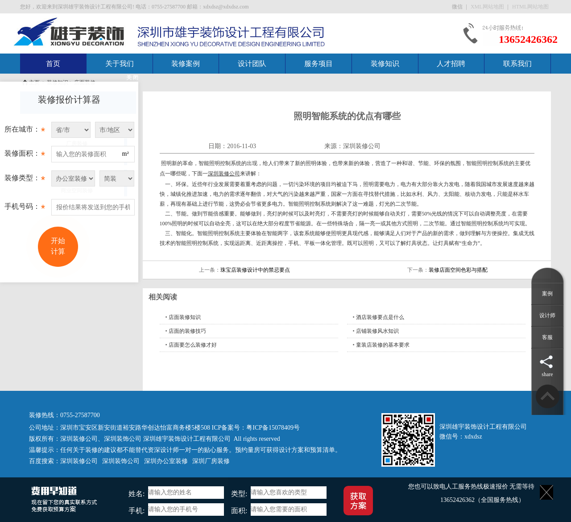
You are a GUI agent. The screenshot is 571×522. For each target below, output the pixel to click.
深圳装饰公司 (122, 438)
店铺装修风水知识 (377, 331)
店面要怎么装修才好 (193, 345)
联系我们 (517, 63)
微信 (458, 7)
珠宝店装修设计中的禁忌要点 (255, 270)
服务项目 (318, 63)
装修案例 (185, 63)
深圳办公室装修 (166, 461)
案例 (547, 293)
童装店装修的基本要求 (383, 345)
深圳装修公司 (362, 146)
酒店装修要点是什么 (380, 317)
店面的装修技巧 (187, 331)
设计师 (547, 315)
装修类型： (24, 180)
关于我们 (119, 63)
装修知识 (385, 63)
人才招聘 (451, 63)
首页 (53, 63)
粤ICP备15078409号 (273, 427)
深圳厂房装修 (211, 461)
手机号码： (24, 208)
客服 (547, 337)
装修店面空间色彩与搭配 (458, 270)
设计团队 (252, 63)
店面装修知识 (185, 317)
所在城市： (24, 131)
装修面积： (24, 155)
